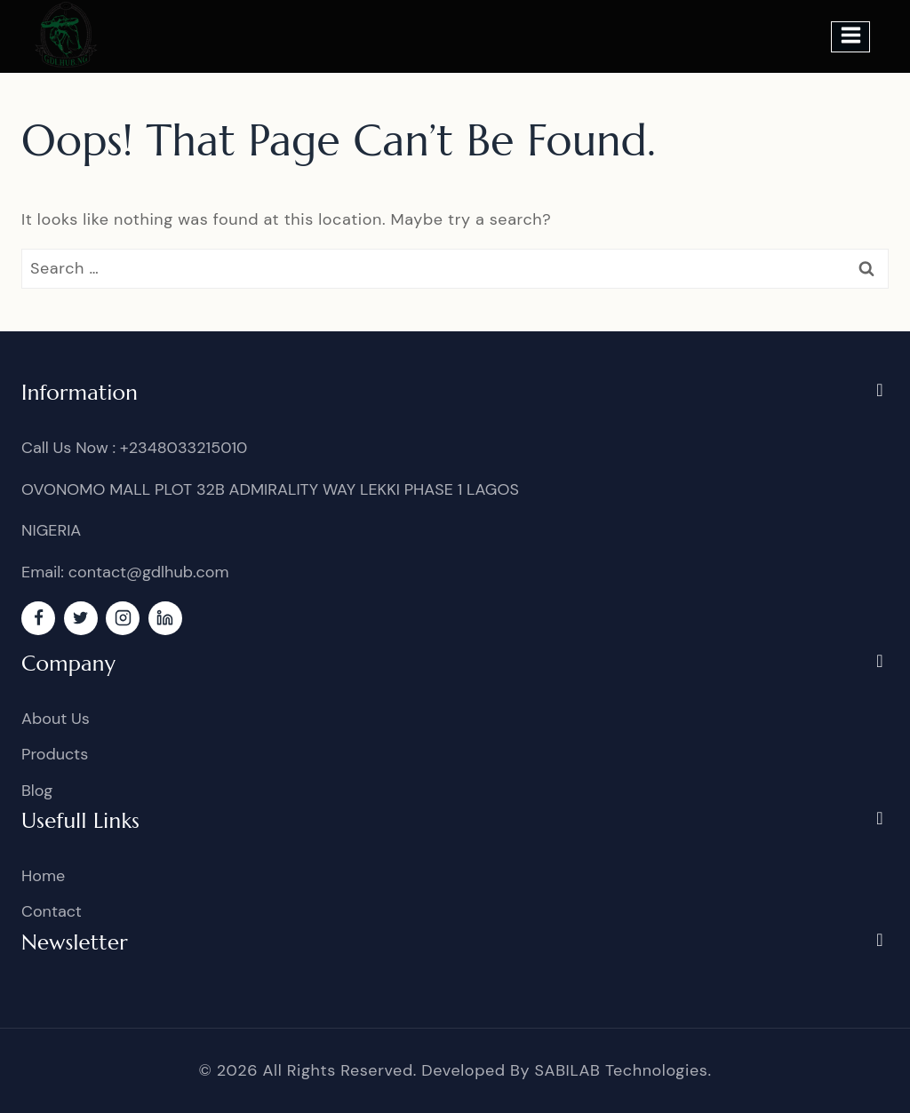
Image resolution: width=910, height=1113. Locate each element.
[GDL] (66, 34)
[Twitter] (81, 618)
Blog (36, 790)
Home (43, 875)
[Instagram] (123, 618)
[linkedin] (165, 618)
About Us (55, 718)
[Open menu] (850, 36)
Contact (51, 911)
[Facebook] (38, 618)
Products (54, 754)
